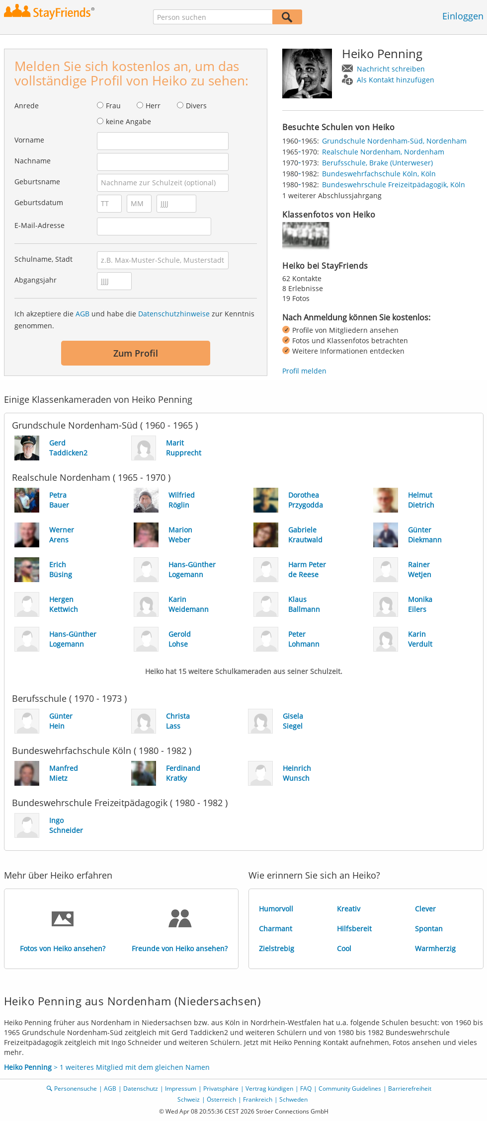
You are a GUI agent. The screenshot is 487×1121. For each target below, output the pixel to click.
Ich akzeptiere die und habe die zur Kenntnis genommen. (134, 319)
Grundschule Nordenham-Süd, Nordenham (394, 141)
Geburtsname (37, 181)
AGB (82, 313)
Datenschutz (140, 1088)
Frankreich (257, 1099)
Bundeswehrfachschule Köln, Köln (379, 173)
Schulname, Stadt (43, 259)
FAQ (306, 1088)
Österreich (221, 1099)
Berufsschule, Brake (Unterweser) (377, 162)
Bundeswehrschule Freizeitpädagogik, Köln (393, 184)
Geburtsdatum (38, 202)
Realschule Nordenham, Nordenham (383, 151)
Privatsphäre (221, 1088)
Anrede (26, 105)
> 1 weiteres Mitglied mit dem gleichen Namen (107, 1067)
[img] (307, 237)
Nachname (32, 160)
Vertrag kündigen (269, 1088)
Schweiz (188, 1099)
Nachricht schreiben (391, 69)
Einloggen (463, 16)
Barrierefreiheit (409, 1088)
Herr (153, 105)
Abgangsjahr (35, 280)
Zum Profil (135, 353)
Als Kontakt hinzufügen (395, 79)
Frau (113, 105)
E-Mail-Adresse (39, 225)
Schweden (293, 1099)
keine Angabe (128, 121)
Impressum (180, 1088)
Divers (196, 105)
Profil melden (304, 370)
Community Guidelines (350, 1088)
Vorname (29, 140)
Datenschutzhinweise (174, 313)
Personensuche (75, 1088)
